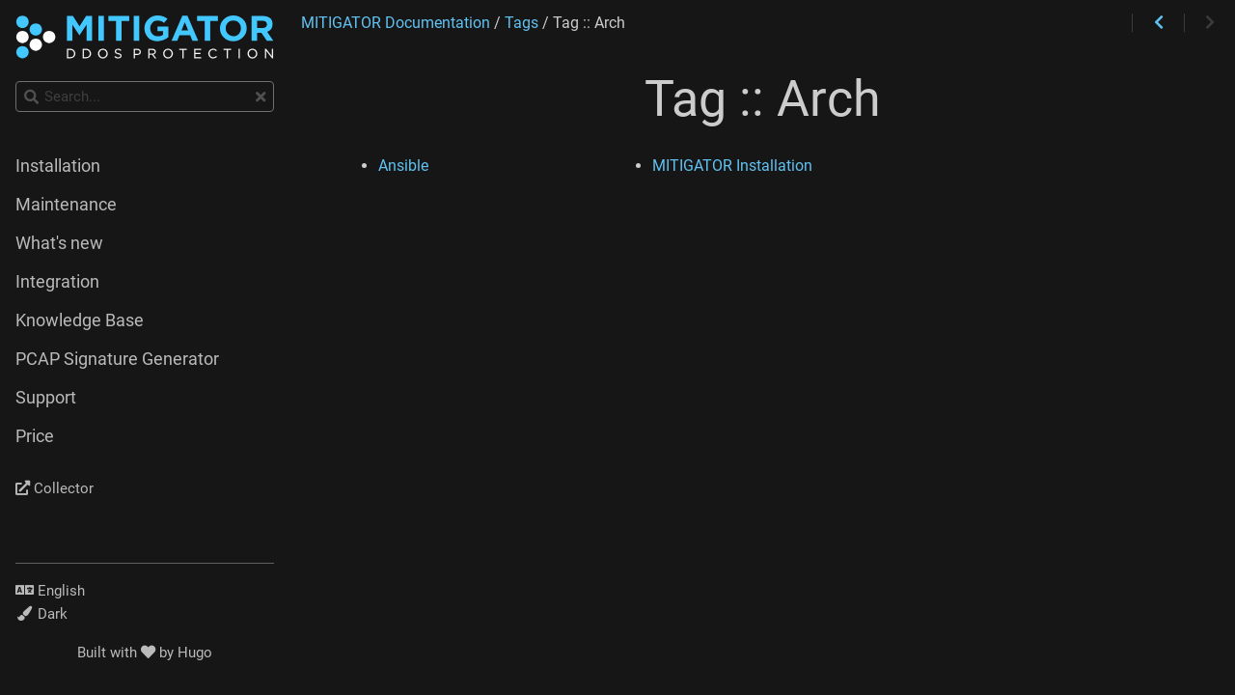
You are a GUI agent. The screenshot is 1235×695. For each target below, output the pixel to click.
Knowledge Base (79, 320)
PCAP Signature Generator (117, 359)
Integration (57, 282)
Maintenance (66, 204)
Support (45, 397)
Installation (57, 166)
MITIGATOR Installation (732, 165)
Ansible (403, 165)
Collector (54, 488)
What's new (59, 243)
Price (34, 436)
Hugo (195, 652)
